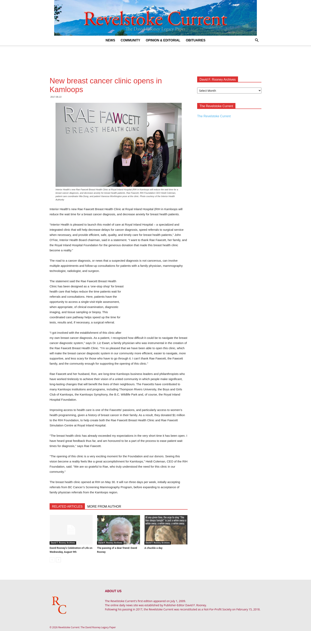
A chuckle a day (153, 547)
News (110, 40)
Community (130, 40)
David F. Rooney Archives (63, 543)
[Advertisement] (155, 59)
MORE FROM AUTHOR (104, 506)
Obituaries (195, 40)
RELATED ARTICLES (67, 506)
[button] (256, 41)
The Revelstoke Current (214, 116)
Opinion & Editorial (163, 40)
